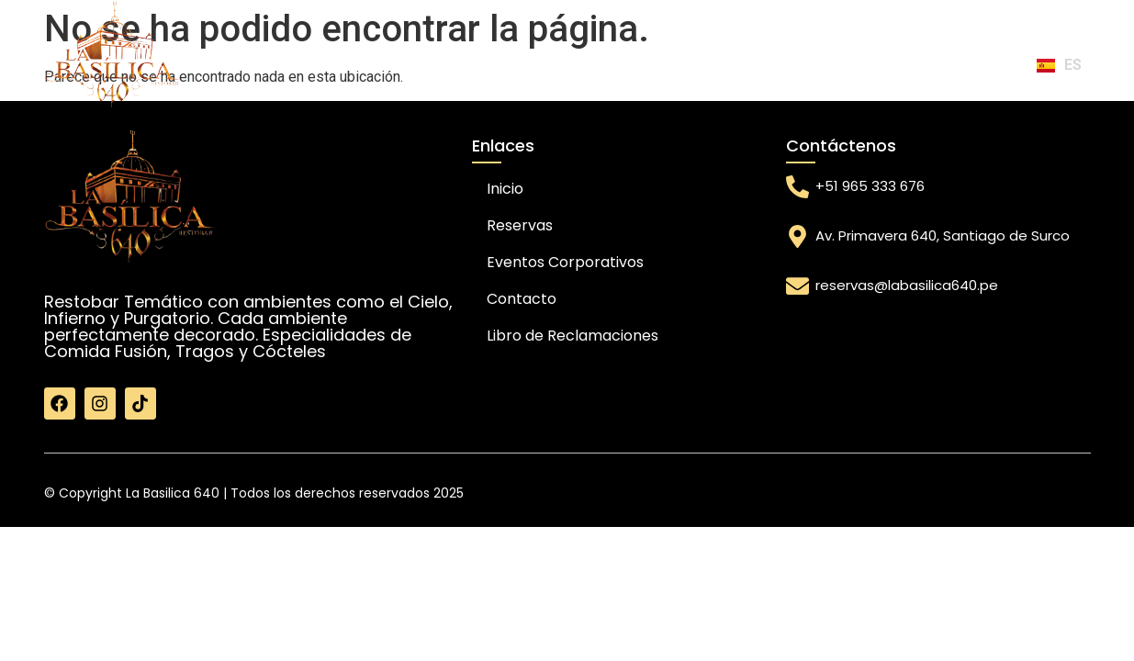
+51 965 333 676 (870, 186)
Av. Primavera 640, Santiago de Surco (942, 235)
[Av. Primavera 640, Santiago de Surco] (797, 236)
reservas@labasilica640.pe (906, 285)
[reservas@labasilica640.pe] (797, 285)
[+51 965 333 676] (797, 186)
